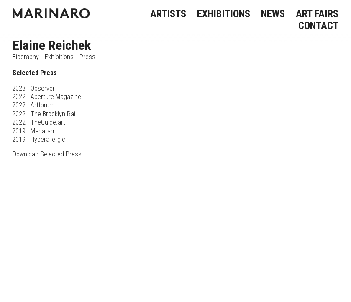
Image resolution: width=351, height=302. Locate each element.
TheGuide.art (48, 122)
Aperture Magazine (56, 97)
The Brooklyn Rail (54, 114)
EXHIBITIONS (223, 14)
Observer (43, 88)
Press (87, 57)
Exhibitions (59, 57)
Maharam (43, 131)
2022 (19, 97)
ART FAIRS (317, 14)
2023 (19, 88)
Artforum (42, 105)
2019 (19, 131)
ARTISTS (168, 14)
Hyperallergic (48, 139)
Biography (26, 57)
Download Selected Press (47, 154)
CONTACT (318, 25)
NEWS (273, 14)
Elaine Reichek (52, 45)
